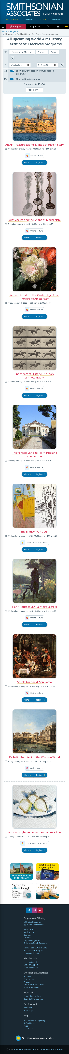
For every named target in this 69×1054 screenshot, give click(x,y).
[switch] (12, 71)
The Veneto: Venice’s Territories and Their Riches (34, 454)
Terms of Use (29, 979)
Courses (27, 935)
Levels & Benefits (31, 962)
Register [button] (40, 162)
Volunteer (28, 1008)
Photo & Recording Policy (34, 1020)
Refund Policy (29, 1023)
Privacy (27, 982)
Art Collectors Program (33, 950)
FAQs (26, 1026)
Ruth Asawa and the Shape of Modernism (34, 220)
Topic (54, 52)
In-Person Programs (34, 925)
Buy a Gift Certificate (32, 996)
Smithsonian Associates (25, 1049)
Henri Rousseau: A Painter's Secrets (34, 606)
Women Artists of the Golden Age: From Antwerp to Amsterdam (35, 296)
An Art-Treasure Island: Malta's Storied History (34, 144)
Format (41, 52)
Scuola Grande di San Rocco (34, 682)
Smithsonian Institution (52, 1049)
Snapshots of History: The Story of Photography (34, 375)
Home (4, 31)
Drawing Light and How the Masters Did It (34, 832)
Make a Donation (31, 967)
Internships (28, 1010)
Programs (16, 26)
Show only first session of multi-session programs (35, 72)
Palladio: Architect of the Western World (34, 757)
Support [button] (34, 26)
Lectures (27, 937)
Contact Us (28, 1028)
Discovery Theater (31, 953)
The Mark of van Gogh (35, 531)
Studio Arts (28, 929)
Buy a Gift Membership (33, 999)
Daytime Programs (32, 940)
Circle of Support (31, 965)
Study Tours (29, 932)
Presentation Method (21, 52)
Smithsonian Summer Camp (36, 948)
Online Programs (32, 922)
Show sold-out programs (28, 79)
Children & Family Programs (35, 943)
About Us (28, 976)
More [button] (29, 162)
